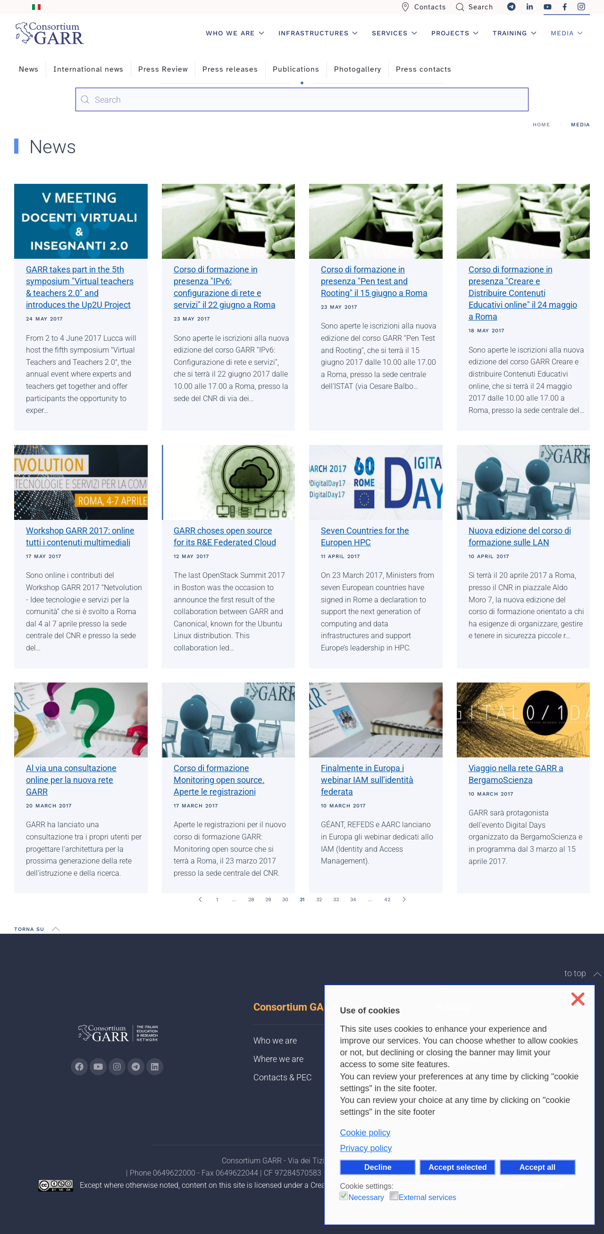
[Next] (404, 899)
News (29, 69)
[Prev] (200, 899)
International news (88, 69)
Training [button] (515, 33)
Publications (296, 69)
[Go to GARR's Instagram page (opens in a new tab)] (79, 1066)
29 (268, 900)
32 (319, 900)
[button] (55, 929)
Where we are (278, 1059)
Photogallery (357, 69)
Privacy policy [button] (366, 1148)
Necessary (366, 1197)
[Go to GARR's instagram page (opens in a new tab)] (117, 1066)
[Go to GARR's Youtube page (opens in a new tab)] (98, 1066)
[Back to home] (49, 33)
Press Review (163, 69)
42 (387, 900)
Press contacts (424, 69)
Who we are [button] (235, 33)
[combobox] (302, 99)
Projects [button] (455, 33)
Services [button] (394, 33)
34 (353, 900)
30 (285, 900)
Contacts (423, 7)
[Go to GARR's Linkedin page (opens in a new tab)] (154, 1066)
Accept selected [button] (457, 1167)
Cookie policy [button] (365, 1132)
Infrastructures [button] (318, 33)
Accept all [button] (537, 1167)
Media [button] (567, 33)
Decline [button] (378, 1167)
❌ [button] (577, 999)
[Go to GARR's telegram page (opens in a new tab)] (135, 1066)
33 (336, 900)
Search (474, 7)
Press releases (230, 69)
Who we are (275, 1040)
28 (251, 900)
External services (427, 1197)
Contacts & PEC (282, 1077)
